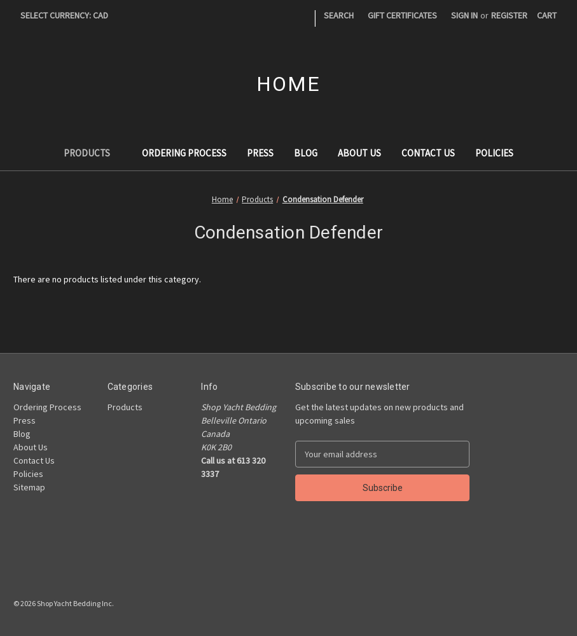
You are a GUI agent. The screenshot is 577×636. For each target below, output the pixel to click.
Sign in (464, 15)
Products (93, 153)
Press (260, 153)
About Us (359, 153)
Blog (305, 153)
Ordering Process (184, 153)
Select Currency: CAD (68, 15)
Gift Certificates (402, 15)
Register (509, 15)
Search (339, 15)
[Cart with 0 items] (547, 15)
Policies (494, 153)
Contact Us (428, 153)
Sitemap (29, 487)
